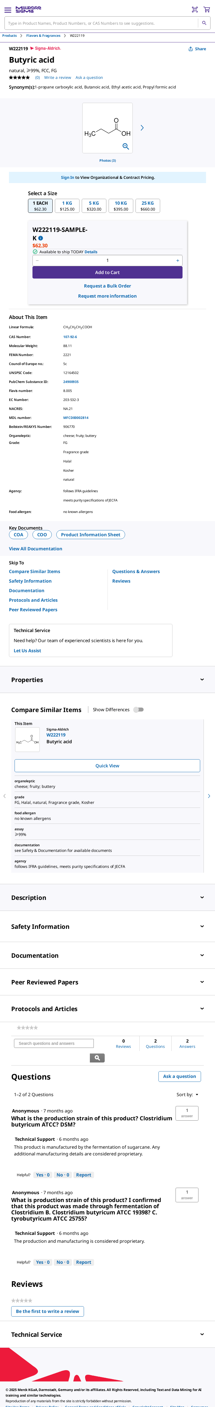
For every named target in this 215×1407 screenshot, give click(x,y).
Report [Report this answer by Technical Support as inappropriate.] (83, 1160)
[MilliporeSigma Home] (28, 9)
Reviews (121, 581)
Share (197, 48)
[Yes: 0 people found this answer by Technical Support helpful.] (42, 1160)
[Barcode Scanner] (194, 9)
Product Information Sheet (90, 534)
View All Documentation (35, 548)
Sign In (67, 177)
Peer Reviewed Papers (33, 609)
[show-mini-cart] (207, 9)
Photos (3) (107, 160)
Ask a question (179, 1062)
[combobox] (107, 23)
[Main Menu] (7, 9)
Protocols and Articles (33, 600)
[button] (40, 206)
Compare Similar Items (34, 571)
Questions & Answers (136, 571)
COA (18, 535)
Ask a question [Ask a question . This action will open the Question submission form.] (89, 77)
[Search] (204, 23)
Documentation (27, 590)
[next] (142, 128)
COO (42, 535)
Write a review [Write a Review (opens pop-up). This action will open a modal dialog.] (57, 77)
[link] (27, 1027)
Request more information (107, 296)
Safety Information (30, 581)
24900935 (71, 381)
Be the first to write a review (50, 1298)
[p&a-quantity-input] (107, 260)
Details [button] (91, 251)
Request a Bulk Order (107, 286)
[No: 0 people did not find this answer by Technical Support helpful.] (63, 1160)
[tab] (14, 35)
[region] (107, 128)
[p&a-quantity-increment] (177, 260)
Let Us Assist (27, 650)
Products (9, 35)
